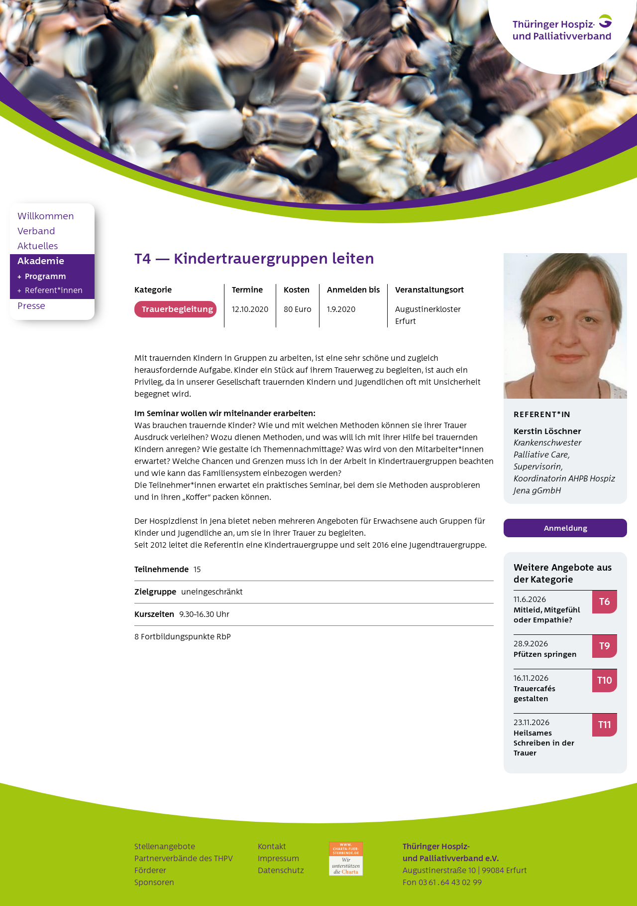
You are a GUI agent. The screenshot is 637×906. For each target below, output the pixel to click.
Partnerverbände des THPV (183, 859)
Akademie (40, 261)
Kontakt (272, 847)
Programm (45, 277)
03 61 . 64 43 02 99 (450, 883)
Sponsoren (154, 883)
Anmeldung (565, 528)
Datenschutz (281, 871)
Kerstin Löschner (547, 431)
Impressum (278, 859)
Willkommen (45, 216)
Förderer (150, 871)
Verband (36, 231)
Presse (31, 306)
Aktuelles (37, 246)
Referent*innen (54, 291)
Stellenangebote (164, 847)
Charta (346, 859)
